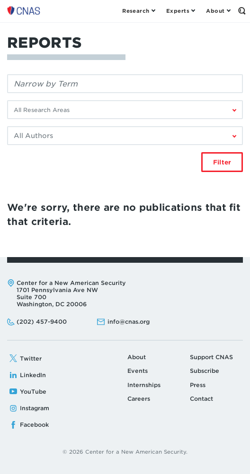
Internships (144, 384)
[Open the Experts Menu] (180, 10)
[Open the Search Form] (241, 10)
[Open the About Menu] (218, 10)
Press (197, 384)
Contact (201, 398)
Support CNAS (211, 357)
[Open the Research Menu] (138, 10)
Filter (222, 162)
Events (137, 370)
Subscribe (204, 370)
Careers (138, 398)
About (136, 357)
